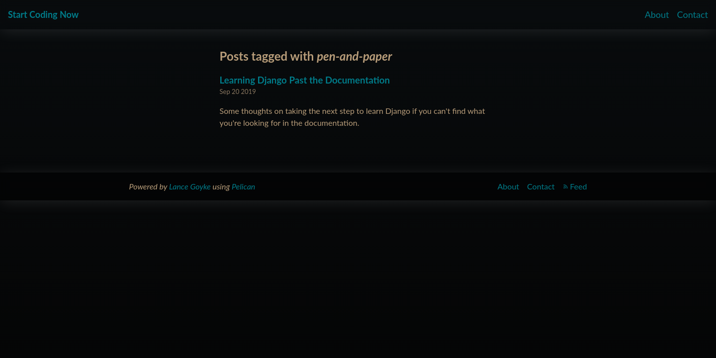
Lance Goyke (190, 186)
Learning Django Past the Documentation (305, 80)
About (657, 14)
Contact (692, 14)
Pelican (243, 186)
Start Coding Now (43, 14)
